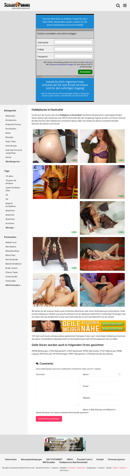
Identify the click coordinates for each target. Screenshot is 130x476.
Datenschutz (11, 459)
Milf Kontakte (49, 462)
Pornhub (72, 468)
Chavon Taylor (12, 272)
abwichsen (10, 219)
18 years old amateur (11, 181)
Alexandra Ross (12, 251)
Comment (40, 374)
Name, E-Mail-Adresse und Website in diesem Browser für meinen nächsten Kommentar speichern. (76, 411)
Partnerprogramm (116, 459)
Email (86, 386)
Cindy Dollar (11, 281)
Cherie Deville (11, 277)
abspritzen (10, 210)
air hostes (10, 223)
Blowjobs (9, 137)
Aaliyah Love (11, 242)
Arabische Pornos (13, 124)
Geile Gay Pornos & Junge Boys (14, 151)
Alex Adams (11, 247)
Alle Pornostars (14, 285)
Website (86, 398)
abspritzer (10, 215)
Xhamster (81, 468)
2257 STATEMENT (54, 459)
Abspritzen (10, 116)
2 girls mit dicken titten (13, 189)
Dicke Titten (11, 141)
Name (86, 374)
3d (7, 195)
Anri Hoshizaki (12, 259)
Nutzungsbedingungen (31, 459)
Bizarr (8, 133)
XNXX (115, 468)
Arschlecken (11, 129)
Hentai (8, 157)
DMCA (70, 459)
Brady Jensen (12, 268)
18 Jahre (9, 176)
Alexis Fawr (10, 255)
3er (7, 199)
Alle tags (10, 228)
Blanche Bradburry (14, 264)
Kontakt (100, 459)
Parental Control (84, 459)
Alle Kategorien (13, 161)
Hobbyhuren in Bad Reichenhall (73, 462)
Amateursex (11, 120)
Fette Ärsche (11, 146)
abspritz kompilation (11, 204)
